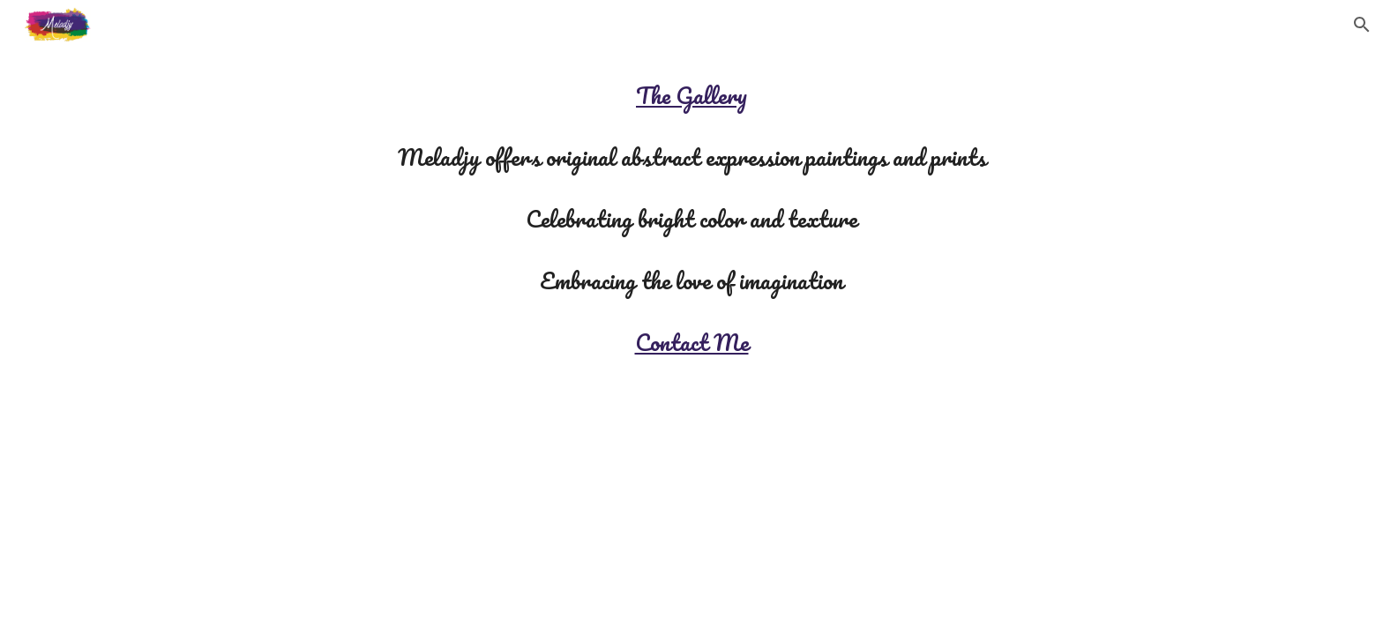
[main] (691, 219)
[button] (1362, 25)
